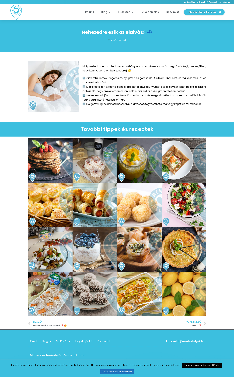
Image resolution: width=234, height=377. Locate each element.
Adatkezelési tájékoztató (45, 355)
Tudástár (125, 12)
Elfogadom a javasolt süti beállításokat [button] (202, 365)
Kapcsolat (172, 12)
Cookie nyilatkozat (75, 355)
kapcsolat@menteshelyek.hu (185, 341)
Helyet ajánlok (149, 12)
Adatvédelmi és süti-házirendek (117, 371)
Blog (106, 12)
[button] (189, 2)
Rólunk (89, 12)
